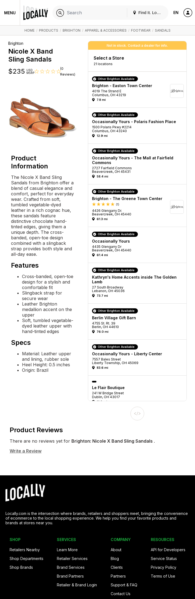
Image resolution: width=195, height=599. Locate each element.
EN (176, 12)
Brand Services (71, 567)
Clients (117, 567)
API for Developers (168, 549)
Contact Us (120, 593)
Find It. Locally (149, 12)
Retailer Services (72, 558)
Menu (10, 12)
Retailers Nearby (25, 549)
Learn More (67, 549)
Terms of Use (163, 576)
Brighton (71, 30)
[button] (139, 90)
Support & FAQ (124, 585)
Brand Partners (70, 576)
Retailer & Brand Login (77, 585)
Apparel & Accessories (106, 30)
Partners (118, 576)
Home (29, 30)
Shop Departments (26, 558)
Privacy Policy (163, 567)
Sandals (163, 30)
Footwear (141, 30)
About (116, 549)
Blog (115, 558)
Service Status (164, 558)
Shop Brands (21, 567)
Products (48, 30)
